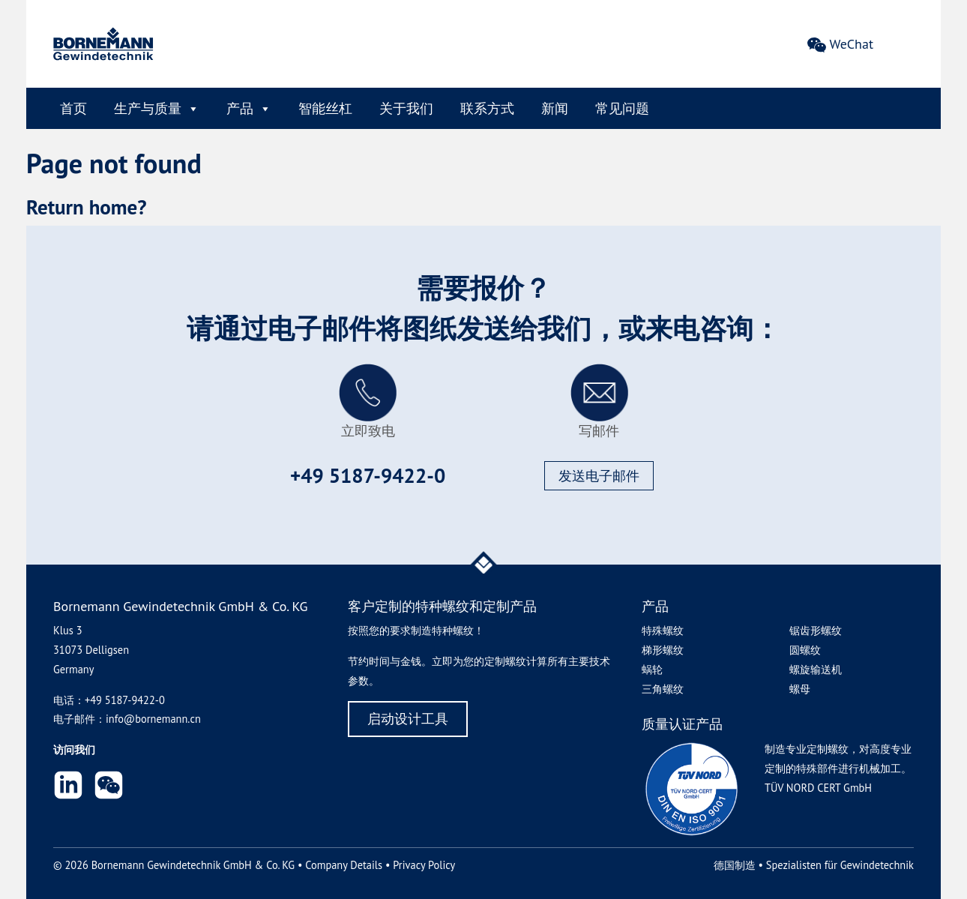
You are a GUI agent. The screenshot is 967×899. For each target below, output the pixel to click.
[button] (109, 787)
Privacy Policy (424, 865)
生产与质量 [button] (156, 108)
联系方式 (487, 108)
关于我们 (406, 108)
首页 (73, 108)
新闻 (554, 108)
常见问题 (622, 108)
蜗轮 (652, 669)
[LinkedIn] (68, 787)
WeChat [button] (851, 44)
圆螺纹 (805, 650)
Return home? (86, 207)
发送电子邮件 (598, 475)
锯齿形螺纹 (815, 630)
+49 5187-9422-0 (367, 475)
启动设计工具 (407, 718)
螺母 (799, 689)
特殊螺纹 (663, 630)
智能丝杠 (325, 108)
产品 (248, 108)
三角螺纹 (663, 689)
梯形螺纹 (663, 650)
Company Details (343, 865)
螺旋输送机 (815, 669)
